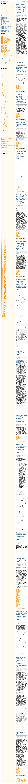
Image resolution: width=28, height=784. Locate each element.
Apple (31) (3, 74)
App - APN (3, 5)
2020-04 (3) (3, 201)
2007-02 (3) (3, 288)
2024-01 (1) (3, 162)
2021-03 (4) (3, 189)
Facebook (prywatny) (5, 62)
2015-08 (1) (3, 216)
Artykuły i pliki (4, 45)
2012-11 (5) (3, 243)
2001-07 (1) (3, 308)
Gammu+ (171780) (5, 136)
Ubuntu (17, 770)
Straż (17, 605)
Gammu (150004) (4, 147)
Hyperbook (18, 88)
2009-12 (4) (3, 268)
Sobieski (18, 604)
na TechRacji (23, 170)
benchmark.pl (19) (4, 76)
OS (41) (2, 105)
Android (17, 553)
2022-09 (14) (3, 171)
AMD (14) (3, 71)
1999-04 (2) (3, 316)
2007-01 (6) (3, 289)
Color (23, 1)
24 (16, 781)
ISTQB (17, 602)
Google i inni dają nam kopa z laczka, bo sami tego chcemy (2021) (21, 155)
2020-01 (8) (3, 204)
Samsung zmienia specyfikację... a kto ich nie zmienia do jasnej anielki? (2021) (21, 418)
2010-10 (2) (3, 261)
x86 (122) (3, 128)
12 (19, 779)
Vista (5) (3, 123)
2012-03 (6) (3, 251)
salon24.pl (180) (4, 116)
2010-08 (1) (3, 262)
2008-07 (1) (3, 275)
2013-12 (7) (3, 231)
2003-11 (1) (3, 304)
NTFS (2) (3, 104)
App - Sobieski (4, 11)
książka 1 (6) (3, 96)
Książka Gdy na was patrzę (6, 55)
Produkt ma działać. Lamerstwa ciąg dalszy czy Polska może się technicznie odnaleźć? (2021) (21, 67)
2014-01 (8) (3, 230)
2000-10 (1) (3, 311)
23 (25, 780)
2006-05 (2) (3, 297)
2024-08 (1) (3, 161)
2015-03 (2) (3, 220)
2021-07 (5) (3, 185)
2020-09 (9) (3, 196)
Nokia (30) (3, 103)
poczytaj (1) (3, 107)
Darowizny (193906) (5, 134)
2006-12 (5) (3, 290)
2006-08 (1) (3, 294)
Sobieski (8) (3, 117)
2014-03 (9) (3, 228)
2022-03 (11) (3, 177)
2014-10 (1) (3, 222)
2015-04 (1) (3, 219)
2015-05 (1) (3, 218)
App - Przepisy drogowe (6, 40)
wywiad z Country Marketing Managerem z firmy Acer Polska (21, 139)
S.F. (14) (3, 115)
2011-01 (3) (3, 258)
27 (21, 781)
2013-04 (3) (3, 239)
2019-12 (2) (3, 205)
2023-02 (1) (3, 166)
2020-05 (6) (3, 200)
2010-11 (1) (3, 260)
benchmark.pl (4, 49)
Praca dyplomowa (4, 54)
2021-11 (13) (3, 181)
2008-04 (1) (3, 277)
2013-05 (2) (3, 238)
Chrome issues (4, 28)
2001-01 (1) (3, 310)
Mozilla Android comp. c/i (6, 31)
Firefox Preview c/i (5, 30)
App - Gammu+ (4, 7)
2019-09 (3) (3, 208)
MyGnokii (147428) (5, 150)
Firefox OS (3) (4, 87)
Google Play (3, 20)
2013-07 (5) (3, 236)
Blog (2, 15)
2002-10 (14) (3, 307)
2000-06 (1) (3, 313)
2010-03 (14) (3, 267)
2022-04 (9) (3, 176)
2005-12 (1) (3, 301)
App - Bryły (3, 37)
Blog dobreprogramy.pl (5, 50)
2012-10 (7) (3, 244)
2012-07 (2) (3, 247)
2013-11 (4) (3, 232)
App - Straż (3, 43)
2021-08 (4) (3, 184)
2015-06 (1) (3, 217)
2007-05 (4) (3, 285)
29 (24, 781)
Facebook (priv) (4, 17)
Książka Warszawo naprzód (6, 56)
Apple (17, 594)
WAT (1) (2, 124)
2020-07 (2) (3, 198)
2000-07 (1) (3, 312)
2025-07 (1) (3, 159)
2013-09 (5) (3, 234)
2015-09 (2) (3, 215)
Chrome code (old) (5, 27)
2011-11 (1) (3, 255)
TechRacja (3, 52)
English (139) (3, 83)
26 (19, 781)
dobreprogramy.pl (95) (5, 80)
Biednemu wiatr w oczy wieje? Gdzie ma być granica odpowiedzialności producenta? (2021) (21, 615)
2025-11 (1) (3, 158)
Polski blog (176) (4, 113)
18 (18, 780)
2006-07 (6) (3, 295)
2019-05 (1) (3, 210)
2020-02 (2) (3, 203)
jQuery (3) (3, 94)
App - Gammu (4, 6)
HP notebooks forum (5, 21)
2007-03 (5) (3, 287)
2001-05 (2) (3, 309)
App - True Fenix (4, 12)
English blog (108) (4, 85)
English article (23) (5, 84)
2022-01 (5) (3, 179)
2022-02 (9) (3, 178)
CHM (17, 596)
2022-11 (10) (3, 169)
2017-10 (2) (3, 213)
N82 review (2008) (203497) (6, 133)
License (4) (3, 98)
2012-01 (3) (3, 253)
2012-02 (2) (3, 252)
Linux (17, 726)
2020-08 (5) (3, 197)
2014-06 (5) (3, 225)
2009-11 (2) (3, 269)
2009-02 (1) (3, 273)
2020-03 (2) (3, 202)
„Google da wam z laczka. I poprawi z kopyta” (21, 167)
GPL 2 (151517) (4, 143)
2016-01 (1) (3, 214)
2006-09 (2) (3, 293)
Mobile (25, 1)
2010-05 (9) (3, 265)
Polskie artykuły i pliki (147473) (7, 149)
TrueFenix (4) (3, 121)
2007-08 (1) (3, 282)
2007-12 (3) (3, 278)
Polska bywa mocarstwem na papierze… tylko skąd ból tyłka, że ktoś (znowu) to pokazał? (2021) (21, 8)
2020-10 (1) (3, 195)
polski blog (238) (4, 112)
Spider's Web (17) (4, 118)
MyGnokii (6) (3, 102)
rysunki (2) (3, 114)
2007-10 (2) (3, 280)
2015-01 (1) (3, 221)
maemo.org (3, 23)
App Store (3, 58)
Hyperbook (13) (4, 92)
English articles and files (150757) (8, 145)
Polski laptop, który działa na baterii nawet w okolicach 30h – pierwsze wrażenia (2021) (21, 448)
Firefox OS (18, 599)
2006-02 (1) (3, 299)
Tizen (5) (3, 120)
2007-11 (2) (3, 279)
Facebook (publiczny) (5, 63)
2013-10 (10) (3, 233)
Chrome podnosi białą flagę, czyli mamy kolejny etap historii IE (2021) (21, 536)
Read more (19, 59)
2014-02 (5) (3, 229)
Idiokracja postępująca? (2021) (20, 352)
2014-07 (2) (3, 224)
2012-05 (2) (3, 249)
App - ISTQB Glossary (5, 9)
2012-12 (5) (3, 242)
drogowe (18, 597)
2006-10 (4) (3, 292)
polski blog (18, 56)
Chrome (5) (3, 79)
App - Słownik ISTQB (5, 41)
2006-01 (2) (3, 300)
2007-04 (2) (3, 286)
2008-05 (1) (3, 276)
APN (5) (2, 73)
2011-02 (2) (3, 257)
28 (22, 781)
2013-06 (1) (3, 237)
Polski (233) (3, 109)
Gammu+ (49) (4, 90)
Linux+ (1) (3, 100)
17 (16, 780)
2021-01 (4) (3, 192)
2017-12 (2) (3, 211)
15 (24, 779)
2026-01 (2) (3, 157)
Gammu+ (18, 601)
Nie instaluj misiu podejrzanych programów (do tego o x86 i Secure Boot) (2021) (21, 246)
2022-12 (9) (3, 168)
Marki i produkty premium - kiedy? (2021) (21, 124)
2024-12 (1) (3, 160)
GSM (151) (3, 91)
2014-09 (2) (3, 223)
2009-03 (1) (3, 272)
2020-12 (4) (3, 193)
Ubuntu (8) (3, 122)
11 (18, 779)
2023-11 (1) (3, 164)
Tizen (17, 606)
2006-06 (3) (3, 296)
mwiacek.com (3, 1)
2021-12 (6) (3, 180)
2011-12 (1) (3, 254)
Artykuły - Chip (4, 47)
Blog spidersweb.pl (5, 51)
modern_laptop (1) (4, 101)
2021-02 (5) (3, 191)
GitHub (2, 19)
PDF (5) (2, 106)
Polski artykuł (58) (4, 111)
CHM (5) (3, 78)
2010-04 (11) (3, 266)
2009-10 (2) (3, 270)
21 (22, 780)
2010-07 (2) (3, 263)
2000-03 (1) (3, 314)
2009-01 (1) (3, 274)
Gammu (17, 600)
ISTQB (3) (3, 93)
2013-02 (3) (3, 240)
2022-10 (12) (3, 170)
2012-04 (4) (3, 250)
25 (18, 781)
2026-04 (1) (3, 155)
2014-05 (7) (3, 226)
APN (17, 593)
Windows (18, 727)
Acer (17, 145)
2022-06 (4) (3, 174)
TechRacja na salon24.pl (6, 66)
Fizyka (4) (3, 88)
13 (21, 779)
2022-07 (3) (3, 173)
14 (22, 779)
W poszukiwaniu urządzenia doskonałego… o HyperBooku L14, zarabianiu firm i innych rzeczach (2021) (21, 284)
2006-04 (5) (3, 298)
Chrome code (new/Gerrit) (6, 26)
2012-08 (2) (3, 246)
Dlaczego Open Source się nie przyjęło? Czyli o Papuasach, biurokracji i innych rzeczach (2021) (21, 662)
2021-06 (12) (3, 186)
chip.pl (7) (3, 77)
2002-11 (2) (3, 306)
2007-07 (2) (3, 283)
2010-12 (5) (3, 259)
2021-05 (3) (3, 187)
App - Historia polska (5, 38)
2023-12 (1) (3, 163)
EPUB (17, 598)
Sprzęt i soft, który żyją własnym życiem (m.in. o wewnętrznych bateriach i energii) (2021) (21, 199)
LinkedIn (3, 22)
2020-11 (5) (3, 194)
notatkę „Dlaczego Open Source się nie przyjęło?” (21, 362)
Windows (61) (4, 126)
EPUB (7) (3, 86)
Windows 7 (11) (4, 127)
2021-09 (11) (3, 183)
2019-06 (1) (3, 209)
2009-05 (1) (3, 271)
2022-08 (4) (3, 172)
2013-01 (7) (3, 241)
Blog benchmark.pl (5, 59)
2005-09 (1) (3, 302)
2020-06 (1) (3, 199)
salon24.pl (18, 57)
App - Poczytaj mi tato (5, 39)
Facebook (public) (4, 18)
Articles (2, 14)
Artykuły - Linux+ (4, 48)
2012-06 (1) (3, 248)
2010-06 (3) (3, 264)
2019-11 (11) (3, 206)
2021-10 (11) (3, 182)
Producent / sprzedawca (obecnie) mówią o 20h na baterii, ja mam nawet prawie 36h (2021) (21, 99)
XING (2, 24)
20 (21, 780)
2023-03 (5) (3, 165)
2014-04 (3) (3, 227)
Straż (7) (3, 119)
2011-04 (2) (3, 256)
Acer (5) (2, 70)
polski (17, 55)
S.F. (17, 603)
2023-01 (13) (3, 167)
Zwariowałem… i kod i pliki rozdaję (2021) (21, 559)
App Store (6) (3, 75)
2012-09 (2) (3, 245)
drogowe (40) (4, 82)
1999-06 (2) (3, 315)
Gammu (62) (3, 89)
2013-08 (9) (3, 235)
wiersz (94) (3, 125)
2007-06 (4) (3, 284)
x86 (17, 89)
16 (25, 779)
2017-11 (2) (3, 212)
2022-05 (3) (3, 175)
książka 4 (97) (4, 97)
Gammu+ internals (5, 8)
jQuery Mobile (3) (4, 95)
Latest (8, 1)
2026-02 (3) (3, 156)
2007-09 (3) (3, 281)
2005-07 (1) (3, 303)
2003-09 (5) (3, 305)
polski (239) (3, 110)
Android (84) (3, 72)
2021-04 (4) (3, 188)
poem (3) (3, 108)
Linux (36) (3, 99)
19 (19, 780)
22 (24, 780)
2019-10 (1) (3, 207)
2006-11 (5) (3, 291)
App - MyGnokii (4, 10)
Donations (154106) (5, 141)
